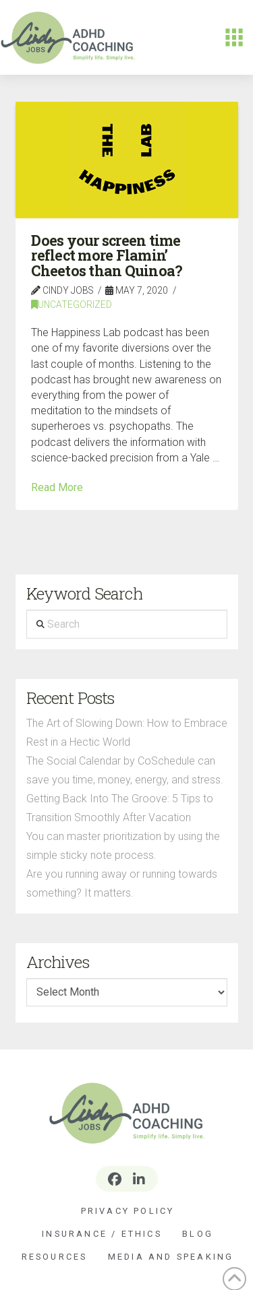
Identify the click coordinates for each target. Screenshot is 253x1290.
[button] (234, 38)
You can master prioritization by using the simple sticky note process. (123, 846)
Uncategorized (71, 304)
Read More (57, 487)
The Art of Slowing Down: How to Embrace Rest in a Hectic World (126, 732)
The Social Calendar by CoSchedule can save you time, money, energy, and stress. (124, 770)
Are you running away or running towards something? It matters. (121, 883)
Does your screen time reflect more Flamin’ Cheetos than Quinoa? (106, 255)
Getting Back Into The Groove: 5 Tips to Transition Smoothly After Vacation (119, 808)
